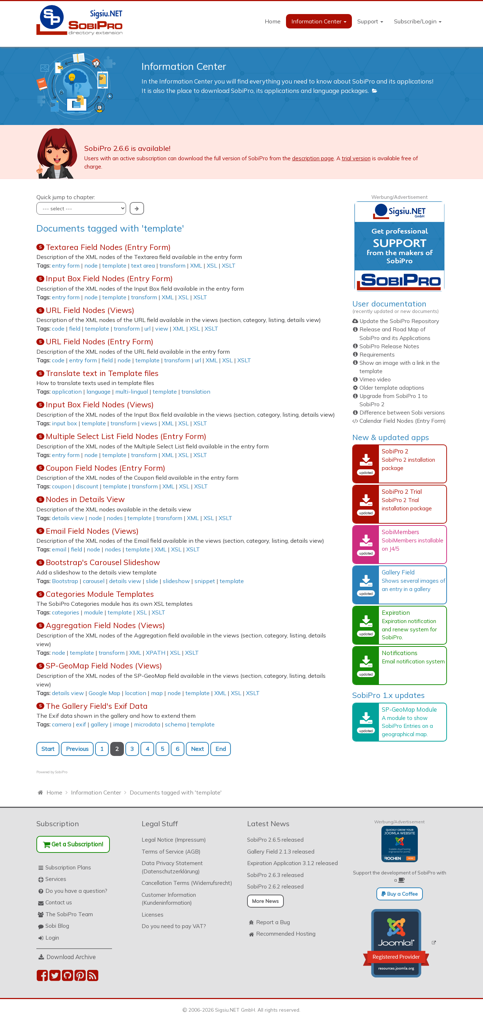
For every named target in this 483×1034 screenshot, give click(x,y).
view (161, 328)
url (147, 328)
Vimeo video (375, 379)
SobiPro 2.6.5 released (275, 839)
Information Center (318, 21)
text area (143, 265)
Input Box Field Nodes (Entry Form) (109, 278)
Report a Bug (273, 922)
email (59, 549)
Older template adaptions (391, 387)
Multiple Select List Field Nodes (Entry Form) (126, 436)
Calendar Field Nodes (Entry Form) (402, 420)
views (149, 423)
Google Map (104, 693)
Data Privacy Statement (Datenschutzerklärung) (172, 867)
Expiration (396, 612)
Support (370, 21)
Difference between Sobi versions (402, 412)
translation (196, 391)
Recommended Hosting (286, 933)
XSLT (229, 265)
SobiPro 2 (395, 451)
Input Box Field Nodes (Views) (100, 404)
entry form (66, 265)
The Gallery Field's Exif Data (97, 706)
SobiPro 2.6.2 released (275, 886)
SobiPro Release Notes (389, 346)
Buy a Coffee (399, 894)
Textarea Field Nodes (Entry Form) (108, 247)
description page (313, 158)
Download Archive (71, 957)
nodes (115, 518)
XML (196, 265)
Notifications (399, 653)
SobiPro (61, 772)
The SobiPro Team (69, 914)
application (67, 391)
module (93, 612)
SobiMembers (400, 532)
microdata (147, 724)
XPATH (155, 652)
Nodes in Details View (85, 499)
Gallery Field (398, 572)
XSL (212, 265)
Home (273, 21)
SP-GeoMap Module (409, 709)
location (135, 693)
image (121, 724)
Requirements (377, 354)
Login (52, 937)
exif (81, 724)
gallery (99, 724)
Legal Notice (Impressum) (174, 839)
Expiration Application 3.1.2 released (292, 863)
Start (47, 748)
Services (55, 879)
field (74, 328)
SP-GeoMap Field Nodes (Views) (104, 665)
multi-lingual (131, 391)
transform (172, 265)
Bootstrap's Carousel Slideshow (103, 562)
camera (61, 724)
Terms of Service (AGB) (171, 851)
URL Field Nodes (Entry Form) (99, 341)
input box (64, 423)
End (220, 748)
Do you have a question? (76, 890)
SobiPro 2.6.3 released (275, 875)
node (91, 265)
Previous (77, 748)
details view (68, 518)
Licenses (153, 914)
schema (175, 724)
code (58, 328)
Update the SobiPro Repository (399, 321)
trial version (356, 158)
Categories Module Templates (100, 594)
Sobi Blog (57, 925)
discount (87, 486)
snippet (204, 581)
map (157, 693)
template (114, 265)
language (98, 391)
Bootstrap (65, 581)
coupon (61, 486)
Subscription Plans (68, 867)
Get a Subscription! (73, 844)
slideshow (176, 581)
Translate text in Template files (102, 373)
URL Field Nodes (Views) (90, 310)
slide (152, 581)
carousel (93, 581)
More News (265, 901)
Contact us (58, 902)
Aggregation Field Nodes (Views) (105, 625)
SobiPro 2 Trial (402, 491)
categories (65, 612)
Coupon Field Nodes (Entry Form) (105, 468)
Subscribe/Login (418, 21)
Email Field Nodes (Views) (92, 531)
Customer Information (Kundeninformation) (169, 899)
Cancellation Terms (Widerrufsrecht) (187, 882)
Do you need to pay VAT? (174, 926)
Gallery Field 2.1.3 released (280, 851)
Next (197, 748)
